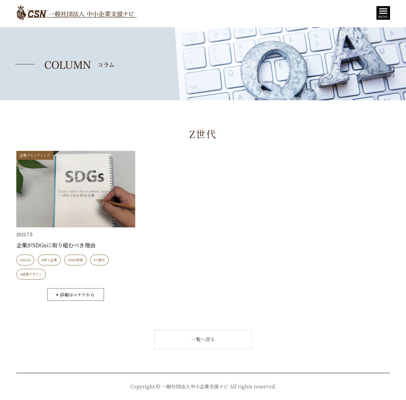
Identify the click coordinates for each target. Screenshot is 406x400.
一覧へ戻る (203, 339)
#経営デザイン (31, 274)
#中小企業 (49, 259)
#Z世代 (99, 259)
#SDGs (25, 259)
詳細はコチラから (75, 294)
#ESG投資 (75, 259)
